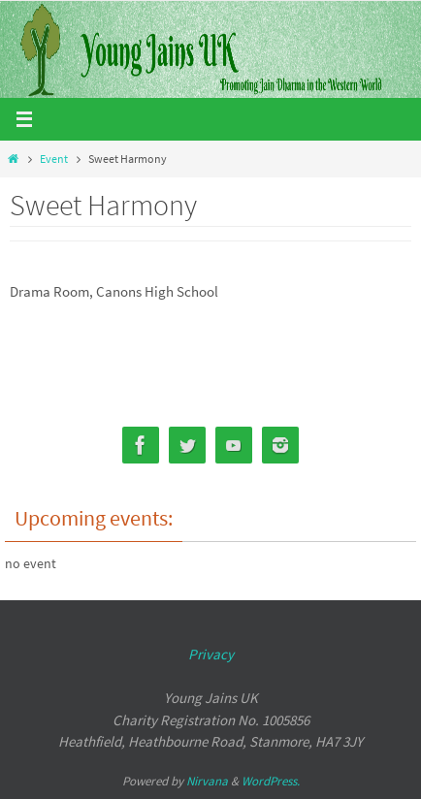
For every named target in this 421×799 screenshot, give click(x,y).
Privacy (211, 654)
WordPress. (271, 781)
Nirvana (207, 781)
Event (54, 158)
